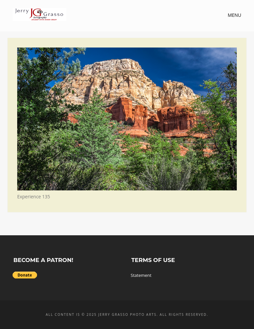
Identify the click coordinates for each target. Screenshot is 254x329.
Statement (141, 275)
